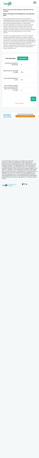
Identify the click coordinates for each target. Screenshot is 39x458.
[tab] (10, 58)
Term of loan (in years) (10, 88)
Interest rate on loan (10, 71)
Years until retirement (11, 79)
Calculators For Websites (12, 185)
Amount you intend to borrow (11, 64)
